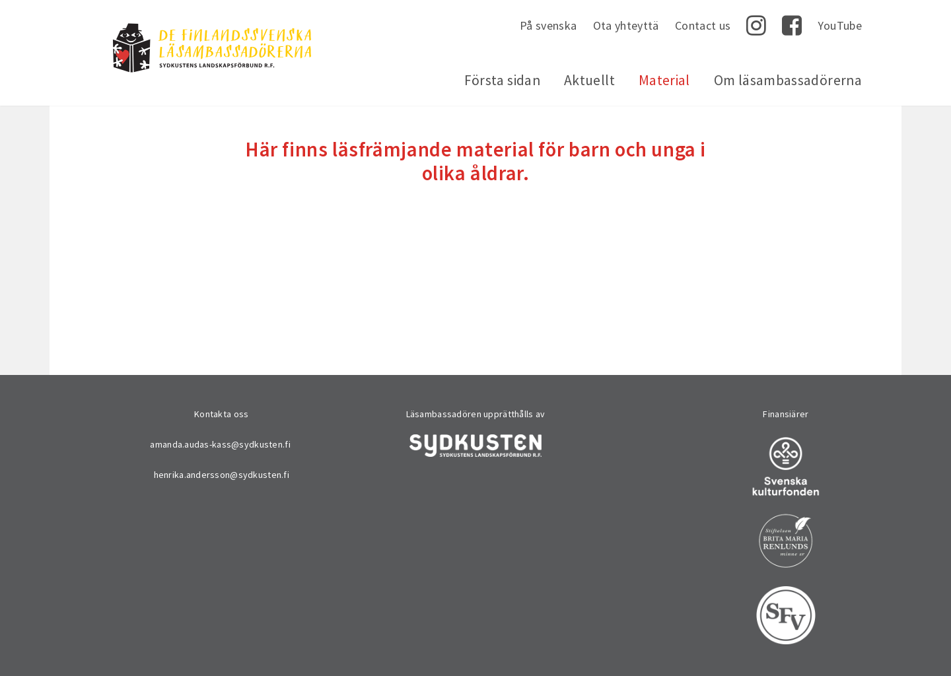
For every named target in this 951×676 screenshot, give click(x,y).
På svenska (548, 25)
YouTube (840, 25)
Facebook (792, 26)
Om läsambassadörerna (788, 80)
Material (664, 80)
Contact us (703, 25)
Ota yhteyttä (626, 25)
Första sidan (502, 80)
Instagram (756, 26)
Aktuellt (589, 80)
